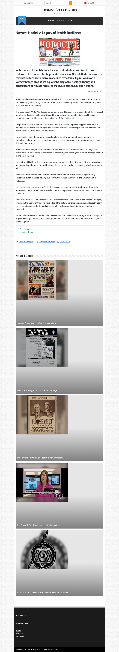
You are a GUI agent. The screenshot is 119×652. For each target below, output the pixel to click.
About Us (20, 633)
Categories (28, 3)
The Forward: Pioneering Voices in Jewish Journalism (40, 458)
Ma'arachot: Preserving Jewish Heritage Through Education (43, 592)
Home (18, 630)
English (89, 3)
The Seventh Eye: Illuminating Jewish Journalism (38, 525)
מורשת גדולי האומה (59, 10)
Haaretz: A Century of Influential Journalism (36, 323)
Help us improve (24, 241)
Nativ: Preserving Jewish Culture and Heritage (37, 390)
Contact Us (63, 241)
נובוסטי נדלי (95, 91)
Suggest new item (45, 241)
